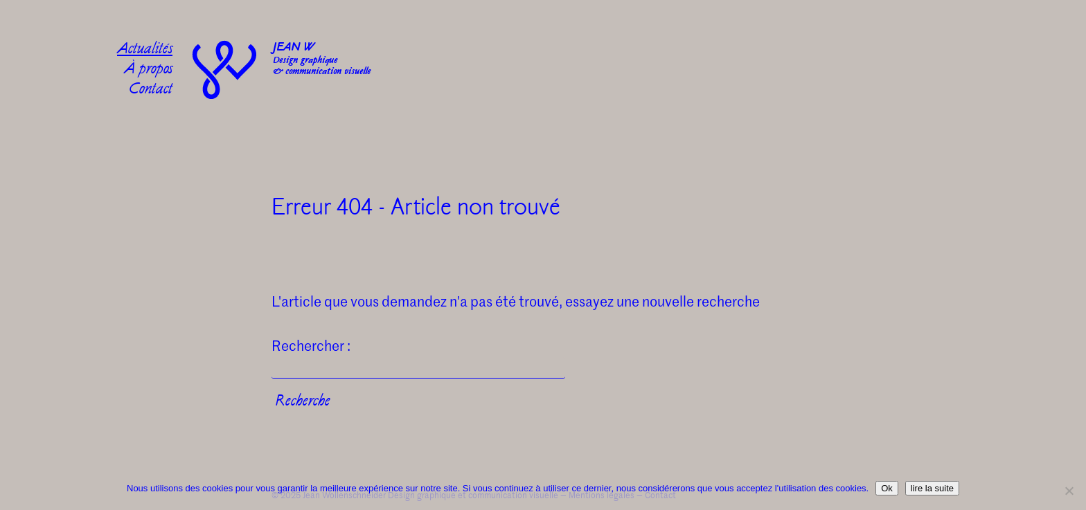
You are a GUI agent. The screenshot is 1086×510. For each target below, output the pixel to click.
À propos (148, 70)
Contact (150, 90)
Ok (887, 488)
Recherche (303, 402)
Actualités (144, 50)
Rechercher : (311, 345)
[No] (1069, 491)
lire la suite (932, 488)
